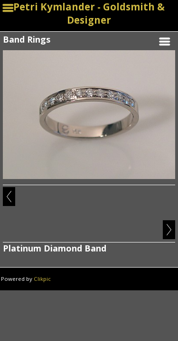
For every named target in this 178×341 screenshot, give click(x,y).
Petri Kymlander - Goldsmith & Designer (89, 13)
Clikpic (42, 278)
